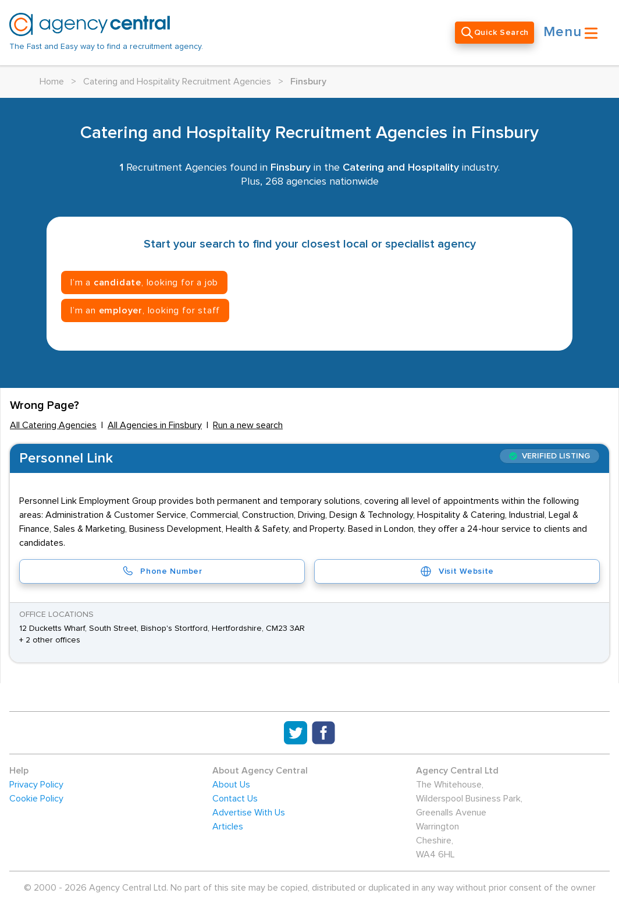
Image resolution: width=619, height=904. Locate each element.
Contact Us (235, 798)
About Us (231, 784)
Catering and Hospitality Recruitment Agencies (177, 81)
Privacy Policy (36, 784)
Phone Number (162, 571)
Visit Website (457, 571)
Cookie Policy (36, 798)
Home (52, 81)
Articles (227, 826)
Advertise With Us (248, 812)
